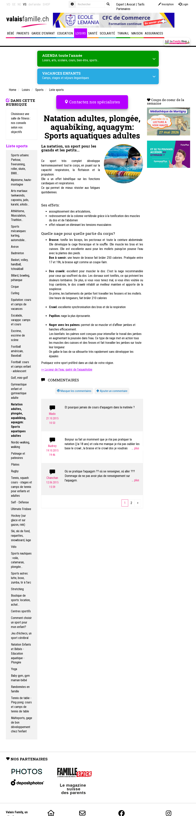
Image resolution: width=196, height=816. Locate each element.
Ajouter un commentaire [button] (111, 390)
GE (13, 4)
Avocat (131, 4)
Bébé (10, 33)
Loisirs (80, 33)
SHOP (46, 4)
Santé (92, 33)
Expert (120, 4)
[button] (74, 389)
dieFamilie (34, 4)
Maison (136, 33)
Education (65, 33)
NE (19, 4)
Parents (22, 33)
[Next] (137, 501)
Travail (123, 33)
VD (8, 4)
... (135, 447)
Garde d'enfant (43, 33)
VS (24, 4)
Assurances (154, 33)
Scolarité (107, 33)
